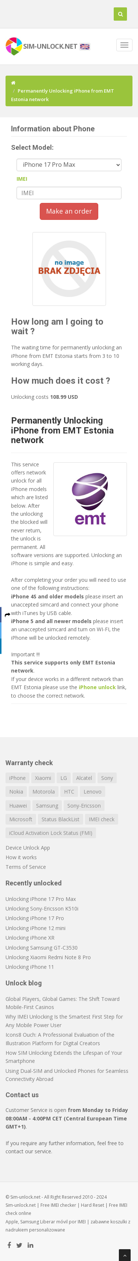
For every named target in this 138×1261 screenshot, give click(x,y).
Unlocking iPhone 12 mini (36, 928)
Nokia (16, 791)
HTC (69, 791)
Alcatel (84, 777)
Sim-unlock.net (21, 1205)
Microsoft (20, 819)
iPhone (17, 777)
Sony (107, 777)
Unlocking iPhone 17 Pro (35, 918)
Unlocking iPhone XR (30, 937)
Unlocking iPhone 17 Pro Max (41, 898)
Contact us (22, 1095)
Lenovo (93, 791)
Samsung (47, 805)
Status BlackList (60, 819)
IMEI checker (63, 1205)
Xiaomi (43, 777)
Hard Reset (92, 1205)
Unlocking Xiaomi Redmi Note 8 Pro (48, 957)
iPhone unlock (97, 687)
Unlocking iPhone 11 (30, 966)
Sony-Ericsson (84, 805)
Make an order (69, 211)
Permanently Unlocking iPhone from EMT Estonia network (62, 430)
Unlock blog (24, 983)
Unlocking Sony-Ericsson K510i (42, 908)
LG (63, 777)
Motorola (43, 791)
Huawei (18, 805)
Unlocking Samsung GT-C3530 (42, 947)
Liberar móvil (54, 1222)
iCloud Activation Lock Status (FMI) (50, 832)
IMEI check (101, 819)
